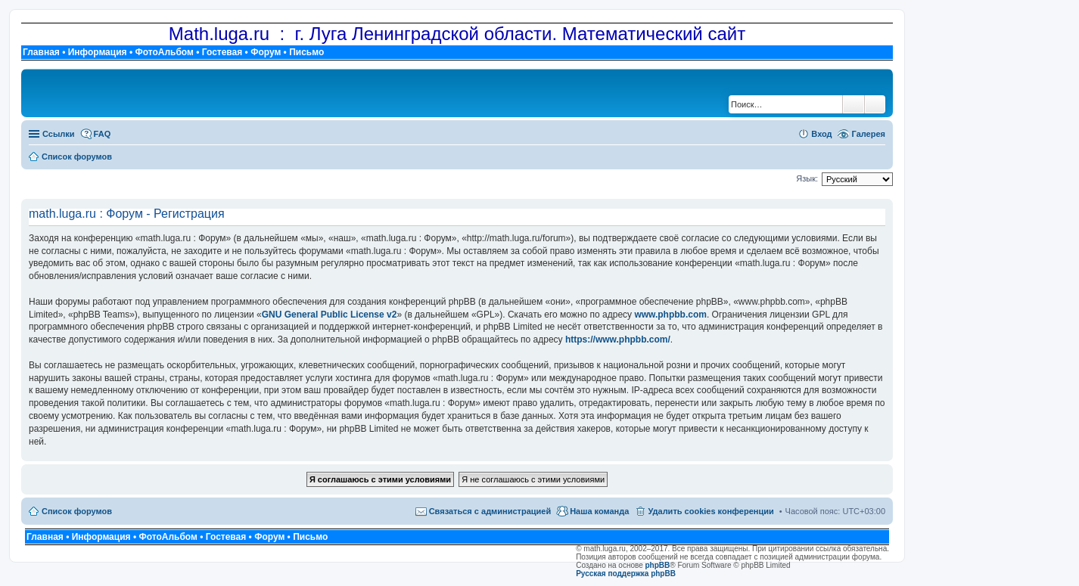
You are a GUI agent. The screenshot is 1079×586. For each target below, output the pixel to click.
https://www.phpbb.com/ (617, 339)
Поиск (853, 104)
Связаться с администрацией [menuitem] (490, 511)
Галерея (868, 133)
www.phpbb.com (670, 314)
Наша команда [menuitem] (599, 511)
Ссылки (58, 133)
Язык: (807, 178)
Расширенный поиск (875, 104)
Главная (41, 52)
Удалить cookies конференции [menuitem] (710, 511)
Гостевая (222, 52)
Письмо (306, 52)
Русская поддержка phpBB (626, 573)
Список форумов (77, 511)
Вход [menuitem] (821, 133)
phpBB (657, 565)
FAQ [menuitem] (102, 133)
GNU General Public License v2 (329, 314)
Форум (265, 52)
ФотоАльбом (164, 52)
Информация (97, 52)
